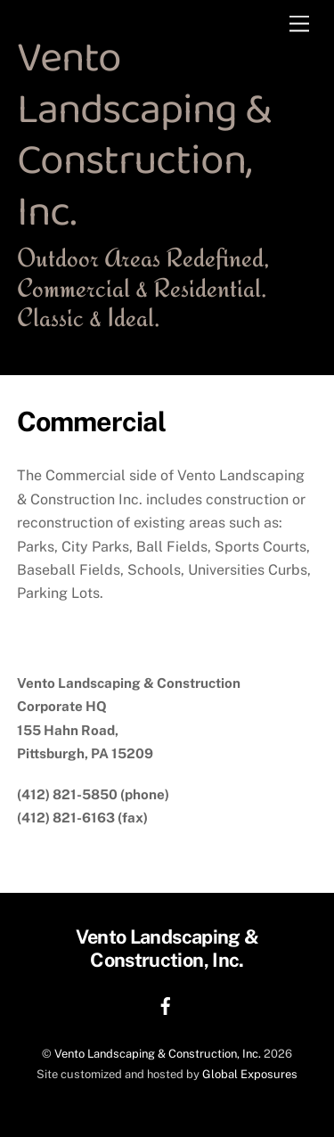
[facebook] (165, 1003)
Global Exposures (249, 1074)
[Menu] (299, 24)
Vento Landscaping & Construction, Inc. (157, 1053)
